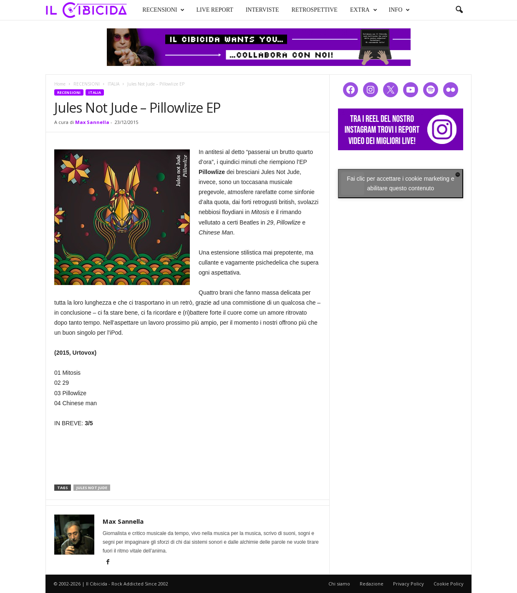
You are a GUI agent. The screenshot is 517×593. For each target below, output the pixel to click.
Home (60, 84)
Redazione (371, 583)
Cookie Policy (449, 583)
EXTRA (355, 9)
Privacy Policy (408, 583)
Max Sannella (92, 122)
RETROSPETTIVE (307, 9)
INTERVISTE (254, 9)
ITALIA (113, 84)
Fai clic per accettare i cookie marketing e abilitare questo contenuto (400, 183)
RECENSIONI (156, 9)
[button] (459, 10)
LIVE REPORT (207, 9)
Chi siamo (339, 583)
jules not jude (91, 487)
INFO (391, 9)
